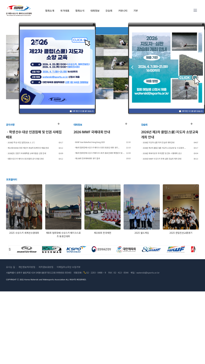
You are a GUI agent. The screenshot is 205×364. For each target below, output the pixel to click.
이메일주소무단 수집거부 (68, 267)
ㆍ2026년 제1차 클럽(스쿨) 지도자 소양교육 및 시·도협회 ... (163, 147)
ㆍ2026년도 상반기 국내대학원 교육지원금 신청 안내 (26, 153)
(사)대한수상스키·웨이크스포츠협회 (19, 11)
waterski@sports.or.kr (147, 272)
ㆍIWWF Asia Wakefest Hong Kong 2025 (89, 142)
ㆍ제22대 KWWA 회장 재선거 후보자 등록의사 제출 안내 (27, 147)
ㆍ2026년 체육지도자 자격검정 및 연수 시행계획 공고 (161, 153)
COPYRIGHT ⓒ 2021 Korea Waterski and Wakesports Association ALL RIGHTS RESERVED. (46, 279)
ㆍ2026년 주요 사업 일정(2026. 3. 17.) (20, 142)
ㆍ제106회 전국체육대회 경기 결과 (87, 158)
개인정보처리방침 (26, 267)
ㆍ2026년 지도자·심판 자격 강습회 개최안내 (157, 142)
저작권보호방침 (46, 267)
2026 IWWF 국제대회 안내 (92, 131)
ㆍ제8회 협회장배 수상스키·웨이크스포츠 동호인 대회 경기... (96, 147)
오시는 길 (10, 267)
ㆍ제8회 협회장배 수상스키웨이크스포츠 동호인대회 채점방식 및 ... (99, 153)
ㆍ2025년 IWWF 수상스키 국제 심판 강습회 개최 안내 (161, 158)
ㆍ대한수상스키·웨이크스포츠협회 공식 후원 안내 (24, 158)
